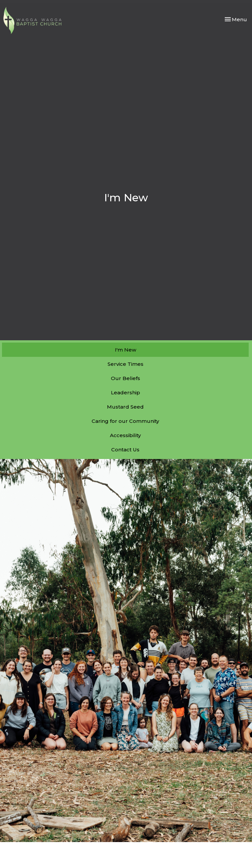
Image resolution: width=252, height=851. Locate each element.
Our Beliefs (125, 378)
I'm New (125, 350)
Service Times (125, 364)
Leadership (125, 392)
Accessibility (125, 435)
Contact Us (125, 449)
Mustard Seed (125, 407)
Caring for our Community (125, 421)
